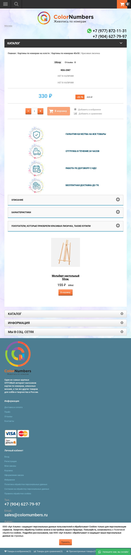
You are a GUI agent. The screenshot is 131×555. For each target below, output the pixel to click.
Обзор (58, 62)
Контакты (9, 421)
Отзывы (69, 62)
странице (18, 536)
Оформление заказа (14, 475)
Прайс (7, 412)
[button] (113, 551)
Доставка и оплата (13, 407)
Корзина (8, 470)
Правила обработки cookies (17, 493)
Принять (65, 542)
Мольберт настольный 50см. (65, 277)
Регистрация (10, 461)
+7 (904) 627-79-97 (22, 504)
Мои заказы (10, 466)
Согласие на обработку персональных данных (26, 489)
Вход (6, 457)
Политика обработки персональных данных (25, 484)
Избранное (9, 480)
